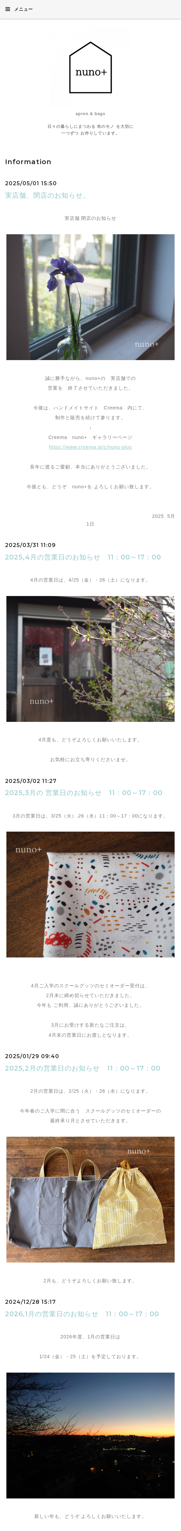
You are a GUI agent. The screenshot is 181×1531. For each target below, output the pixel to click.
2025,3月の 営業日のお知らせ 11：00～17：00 (83, 793)
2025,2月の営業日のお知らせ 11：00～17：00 (82, 1068)
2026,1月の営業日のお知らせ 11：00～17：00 (82, 1314)
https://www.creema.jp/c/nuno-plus (90, 447)
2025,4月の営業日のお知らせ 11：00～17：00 (83, 557)
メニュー (19, 9)
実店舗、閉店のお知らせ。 (47, 195)
